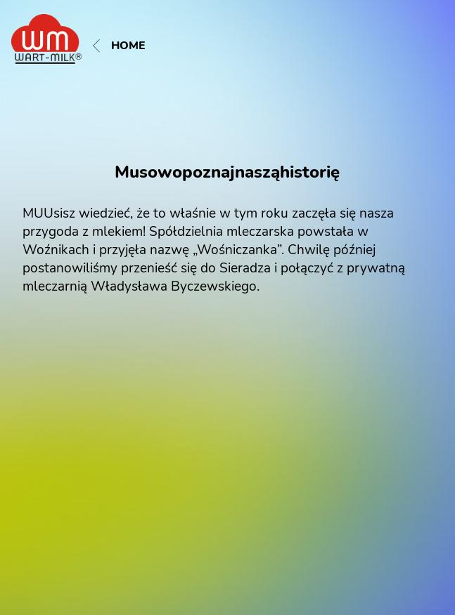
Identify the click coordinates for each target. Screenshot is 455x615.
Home (119, 45)
